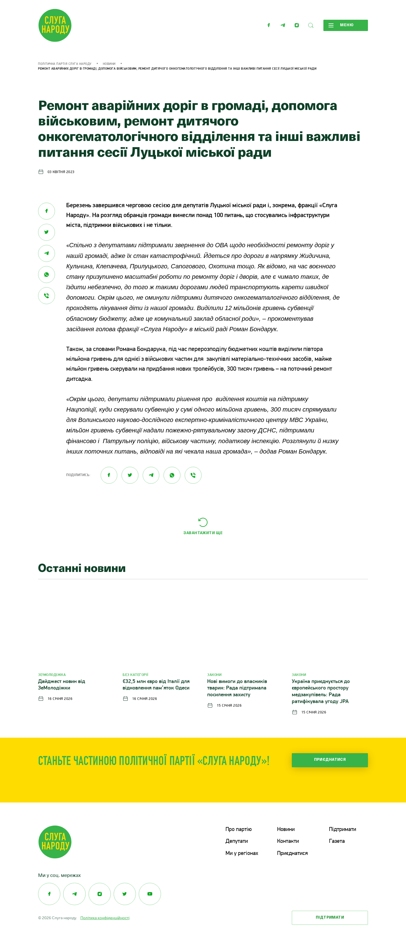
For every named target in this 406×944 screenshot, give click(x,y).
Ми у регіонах (242, 853)
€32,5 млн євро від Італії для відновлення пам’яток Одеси (156, 685)
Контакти (288, 841)
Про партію (239, 829)
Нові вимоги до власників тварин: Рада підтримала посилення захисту (237, 688)
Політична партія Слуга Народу (65, 64)
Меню (341, 25)
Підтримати (342, 829)
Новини (109, 64)
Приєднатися (330, 760)
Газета (337, 841)
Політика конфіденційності (104, 917)
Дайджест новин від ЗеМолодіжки (61, 685)
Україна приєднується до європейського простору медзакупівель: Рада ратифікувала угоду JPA (321, 691)
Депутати (237, 841)
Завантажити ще (202, 533)
